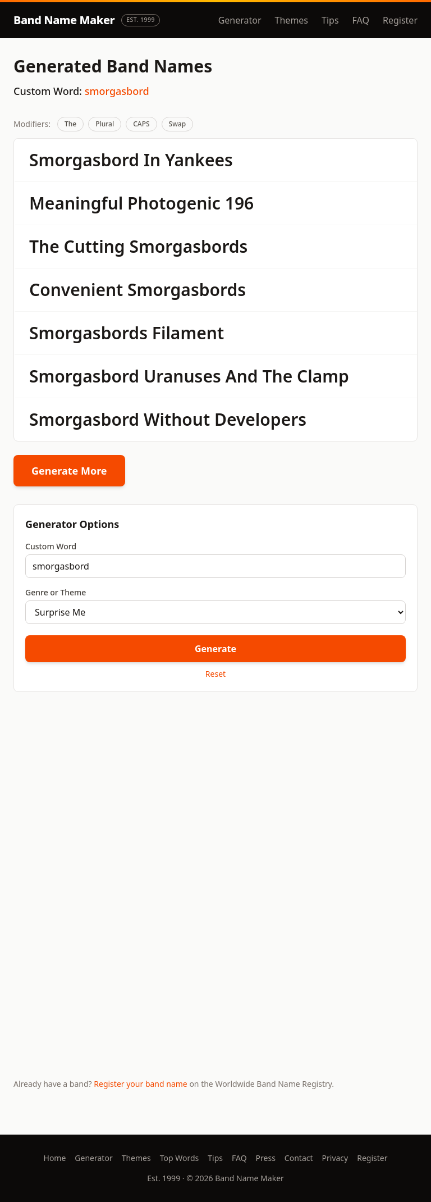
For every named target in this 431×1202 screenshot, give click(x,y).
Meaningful (76, 203)
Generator (240, 20)
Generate (215, 649)
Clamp (323, 376)
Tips (330, 20)
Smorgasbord (84, 159)
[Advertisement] (215, 788)
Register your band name (140, 1083)
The (70, 124)
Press (266, 1158)
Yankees (199, 159)
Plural (104, 124)
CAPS (141, 124)
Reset (215, 673)
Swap (177, 124)
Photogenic (174, 203)
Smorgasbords (188, 246)
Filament (188, 332)
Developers (260, 419)
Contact (299, 1158)
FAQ (360, 20)
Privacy (335, 1158)
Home (55, 1158)
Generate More (69, 470)
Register (400, 20)
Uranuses (182, 376)
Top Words (179, 1158)
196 (239, 203)
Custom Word (50, 546)
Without (177, 419)
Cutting (94, 246)
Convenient (76, 289)
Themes (291, 20)
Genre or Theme (55, 592)
